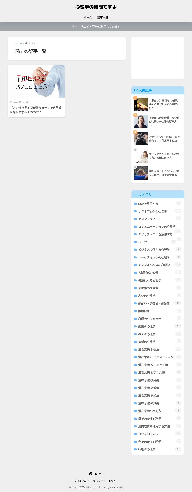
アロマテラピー (160, 219)
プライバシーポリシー (105, 482)
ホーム (88, 17)
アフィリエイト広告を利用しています (96, 26)
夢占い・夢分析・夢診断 (160, 303)
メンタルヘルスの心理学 (160, 265)
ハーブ (157, 242)
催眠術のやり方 (160, 288)
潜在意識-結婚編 (160, 404)
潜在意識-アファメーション (160, 357)
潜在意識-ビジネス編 (160, 373)
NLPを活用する (160, 203)
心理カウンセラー (160, 319)
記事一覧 (102, 17)
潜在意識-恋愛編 (160, 388)
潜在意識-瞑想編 (160, 396)
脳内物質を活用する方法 (160, 427)
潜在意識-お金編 (160, 350)
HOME (96, 475)
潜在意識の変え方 (160, 411)
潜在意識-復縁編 (160, 380)
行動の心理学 (160, 450)
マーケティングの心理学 (160, 257)
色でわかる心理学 (160, 442)
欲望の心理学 (160, 342)
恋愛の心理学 (160, 326)
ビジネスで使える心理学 (160, 249)
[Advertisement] (157, 58)
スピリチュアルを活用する (160, 235)
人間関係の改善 (160, 272)
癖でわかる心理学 (160, 419)
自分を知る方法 (160, 434)
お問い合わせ (82, 482)
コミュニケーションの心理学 (160, 228)
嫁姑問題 (160, 311)
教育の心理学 (160, 334)
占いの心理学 (160, 296)
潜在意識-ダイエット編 (160, 365)
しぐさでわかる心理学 (160, 211)
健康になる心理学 (160, 280)
